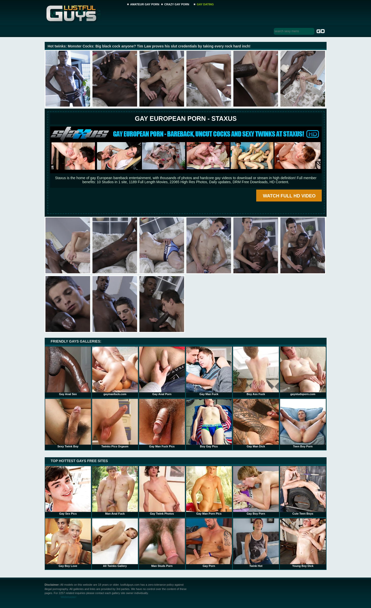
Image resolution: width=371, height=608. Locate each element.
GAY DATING (205, 4)
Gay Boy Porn (256, 490)
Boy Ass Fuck (256, 371)
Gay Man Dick (256, 423)
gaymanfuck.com (115, 371)
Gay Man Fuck (209, 371)
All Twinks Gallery (115, 542)
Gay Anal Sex (68, 371)
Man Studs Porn (162, 542)
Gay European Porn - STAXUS (186, 118)
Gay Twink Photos (162, 490)
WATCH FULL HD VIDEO (289, 195)
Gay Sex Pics (68, 490)
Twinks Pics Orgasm (115, 423)
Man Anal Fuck (115, 490)
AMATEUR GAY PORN (144, 4)
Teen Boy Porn (303, 423)
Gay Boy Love (68, 542)
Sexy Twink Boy (68, 423)
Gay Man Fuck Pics (162, 423)
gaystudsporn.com (303, 371)
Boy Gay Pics (209, 423)
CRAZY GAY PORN (176, 4)
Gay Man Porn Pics (209, 490)
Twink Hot (256, 542)
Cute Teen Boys (303, 490)
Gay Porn (209, 542)
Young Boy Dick (303, 542)
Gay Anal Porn (162, 371)
